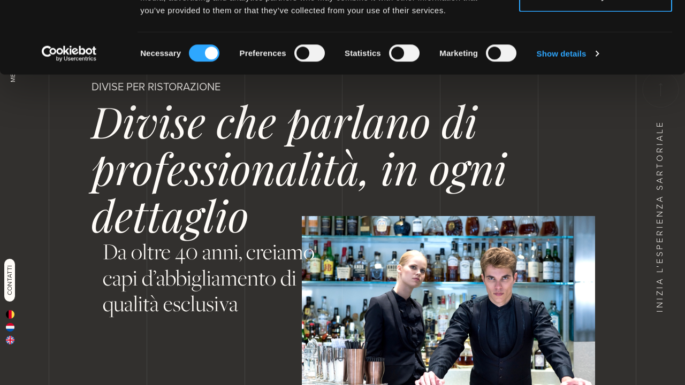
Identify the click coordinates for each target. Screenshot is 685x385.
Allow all (596, 28)
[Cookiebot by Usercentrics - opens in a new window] (69, 121)
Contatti (9, 280)
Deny (596, 63)
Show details (562, 120)
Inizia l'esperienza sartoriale (659, 191)
